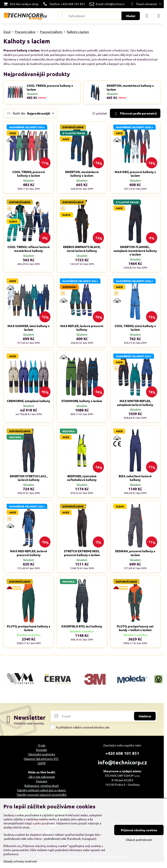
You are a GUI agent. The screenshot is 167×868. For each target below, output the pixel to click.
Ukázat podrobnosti (139, 840)
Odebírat (145, 716)
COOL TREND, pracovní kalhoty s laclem (50, 87)
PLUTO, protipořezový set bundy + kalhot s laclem (135, 628)
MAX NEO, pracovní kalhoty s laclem (135, 174)
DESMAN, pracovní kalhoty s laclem (135, 553)
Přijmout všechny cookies (139, 830)
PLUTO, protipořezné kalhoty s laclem (28, 628)
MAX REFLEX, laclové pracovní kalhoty (81, 328)
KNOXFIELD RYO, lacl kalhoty (81, 626)
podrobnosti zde (15, 838)
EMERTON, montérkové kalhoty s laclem (130, 87)
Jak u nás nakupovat (41, 776)
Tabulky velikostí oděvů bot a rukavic (41, 790)
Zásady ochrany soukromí (20, 861)
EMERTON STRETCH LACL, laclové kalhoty (28, 478)
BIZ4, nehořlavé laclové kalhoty (135, 478)
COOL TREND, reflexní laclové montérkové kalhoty (28, 249)
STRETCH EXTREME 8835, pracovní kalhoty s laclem (82, 553)
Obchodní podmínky (41, 754)
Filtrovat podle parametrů (135, 113)
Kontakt (41, 750)
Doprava (41, 781)
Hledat (130, 16)
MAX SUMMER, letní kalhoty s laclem (28, 328)
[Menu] (159, 16)
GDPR (42, 763)
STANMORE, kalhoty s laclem (81, 401)
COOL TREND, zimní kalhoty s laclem (135, 328)
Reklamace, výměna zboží (41, 785)
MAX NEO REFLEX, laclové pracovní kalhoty (28, 553)
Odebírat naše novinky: (29, 723)
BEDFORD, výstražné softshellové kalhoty (82, 478)
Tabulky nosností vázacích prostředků (41, 794)
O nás (41, 745)
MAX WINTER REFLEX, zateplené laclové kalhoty (135, 403)
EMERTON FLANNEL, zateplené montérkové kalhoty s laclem (135, 250)
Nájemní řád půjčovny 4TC (41, 759)
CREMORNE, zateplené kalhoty (28, 401)
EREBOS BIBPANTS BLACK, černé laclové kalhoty (82, 249)
